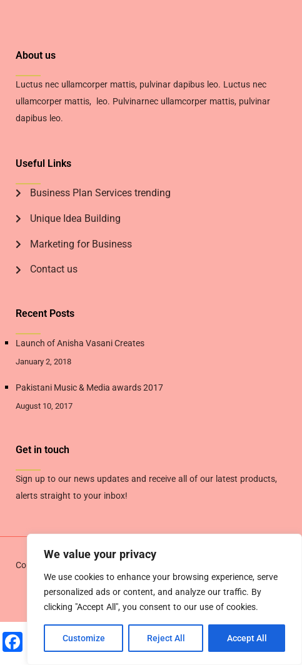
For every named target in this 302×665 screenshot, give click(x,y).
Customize (84, 638)
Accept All (247, 638)
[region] (164, 599)
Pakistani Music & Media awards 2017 (89, 387)
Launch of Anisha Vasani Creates (80, 343)
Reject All (166, 638)
